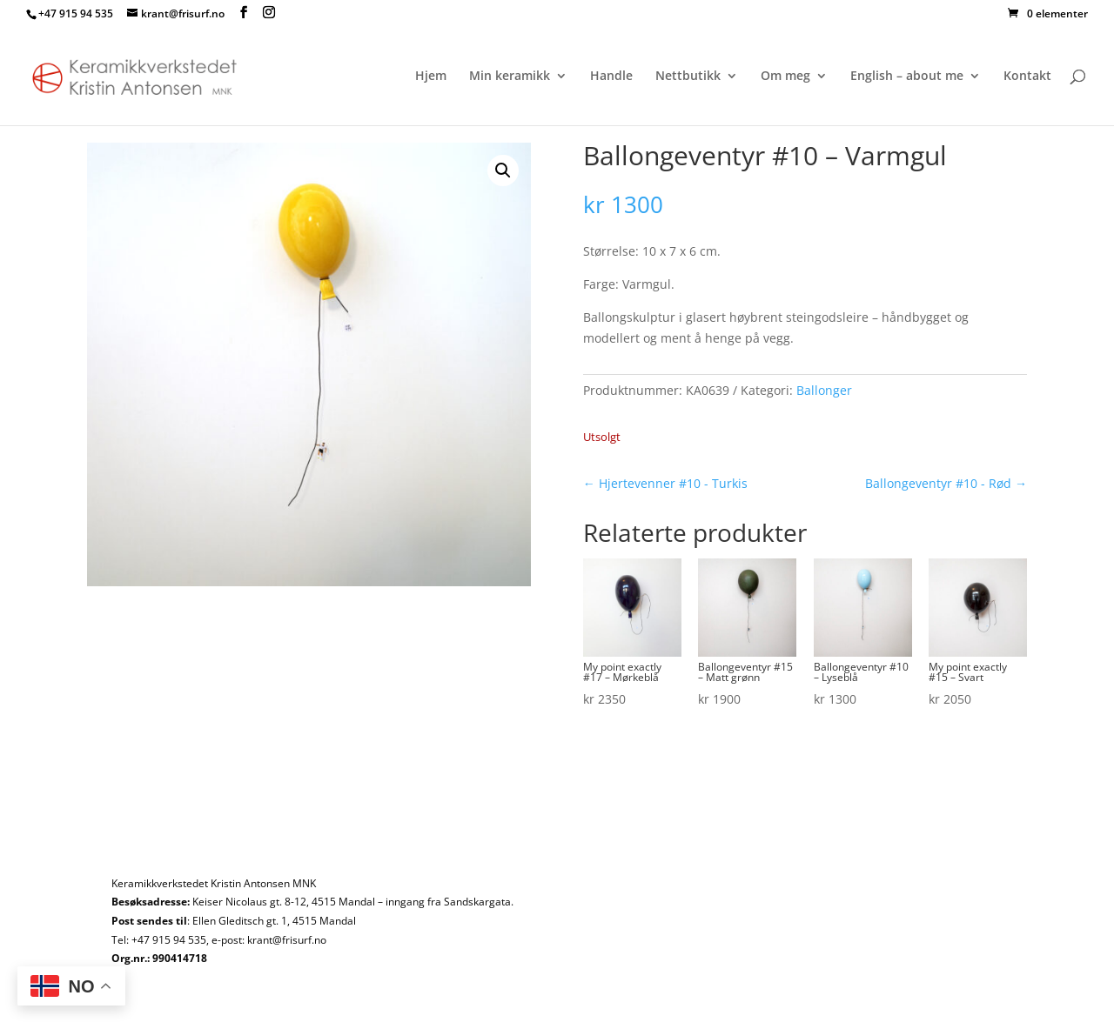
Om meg (785, 77)
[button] (503, 170)
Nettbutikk (688, 77)
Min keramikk (509, 77)
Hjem (430, 77)
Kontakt (1027, 77)
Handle (611, 77)
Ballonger (824, 390)
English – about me (906, 77)
